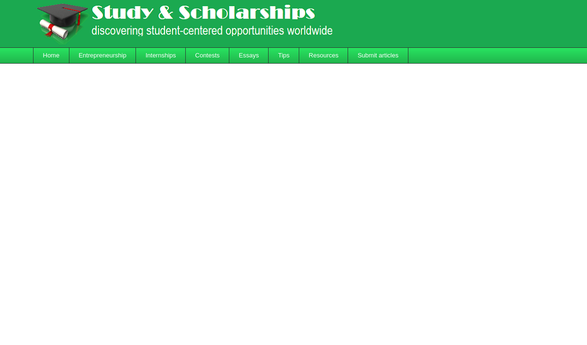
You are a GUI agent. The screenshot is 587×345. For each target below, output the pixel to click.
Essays (249, 55)
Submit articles (378, 55)
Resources (324, 55)
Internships (161, 55)
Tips (284, 55)
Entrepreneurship (102, 55)
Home (51, 55)
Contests (207, 55)
